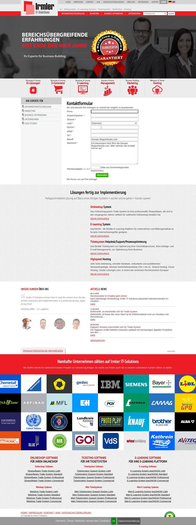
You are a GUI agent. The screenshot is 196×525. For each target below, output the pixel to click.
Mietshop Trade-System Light (44, 491)
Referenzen (143, 2)
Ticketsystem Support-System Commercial (93, 480)
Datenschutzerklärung (128, 521)
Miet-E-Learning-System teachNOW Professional (147, 498)
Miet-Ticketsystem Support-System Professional (94, 498)
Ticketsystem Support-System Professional (93, 477)
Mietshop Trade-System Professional (44, 498)
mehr (92, 304)
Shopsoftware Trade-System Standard (44, 474)
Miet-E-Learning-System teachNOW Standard (148, 495)
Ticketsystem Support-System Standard (94, 474)
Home (68, 2)
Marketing (94, 13)
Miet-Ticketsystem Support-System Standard (93, 495)
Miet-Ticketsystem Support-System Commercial (94, 501)
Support (155, 2)
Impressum (78, 2)
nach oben (171, 351)
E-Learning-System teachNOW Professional (148, 477)
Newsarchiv (97, 340)
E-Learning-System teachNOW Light (147, 471)
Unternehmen (134, 13)
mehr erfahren (99, 218)
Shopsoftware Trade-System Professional (44, 477)
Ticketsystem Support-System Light (94, 471)
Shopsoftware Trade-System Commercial (44, 480)
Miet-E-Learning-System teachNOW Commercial (148, 501)
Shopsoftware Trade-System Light (44, 471)
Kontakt (89, 2)
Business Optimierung (113, 13)
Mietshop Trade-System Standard (44, 495)
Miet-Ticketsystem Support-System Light (93, 491)
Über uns (131, 2)
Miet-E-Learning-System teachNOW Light (148, 491)
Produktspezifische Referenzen (43, 351)
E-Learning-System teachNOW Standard (147, 474)
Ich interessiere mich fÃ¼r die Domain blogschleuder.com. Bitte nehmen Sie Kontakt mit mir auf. (114, 153)
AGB (98, 2)
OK (113, 521)
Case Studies (31, 123)
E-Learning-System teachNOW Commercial (148, 480)
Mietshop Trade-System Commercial (44, 501)
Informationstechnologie (73, 13)
